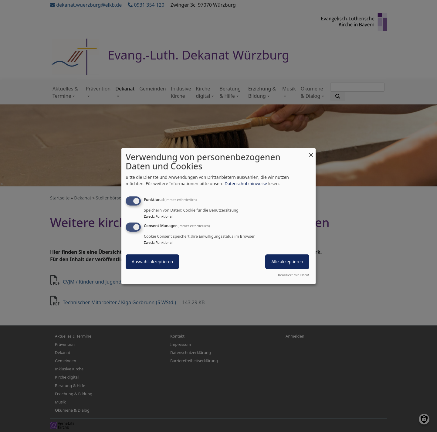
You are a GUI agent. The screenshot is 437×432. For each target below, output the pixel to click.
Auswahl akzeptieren (152, 261)
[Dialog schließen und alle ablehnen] (311, 151)
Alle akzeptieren (287, 261)
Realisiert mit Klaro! (293, 275)
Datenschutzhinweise (246, 183)
